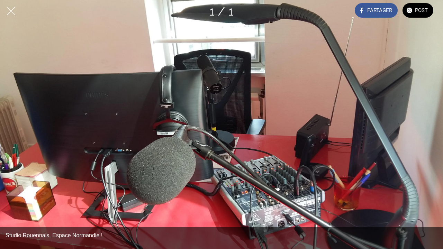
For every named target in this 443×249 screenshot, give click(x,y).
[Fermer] (11, 11)
